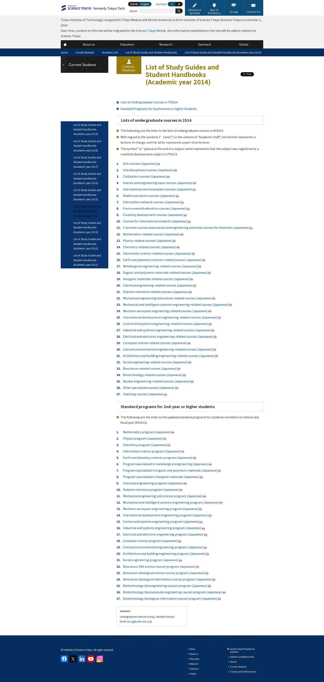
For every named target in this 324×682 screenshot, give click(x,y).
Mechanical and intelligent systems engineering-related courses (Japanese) (175, 304)
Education (194, 658)
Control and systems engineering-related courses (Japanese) (165, 324)
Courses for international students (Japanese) (155, 221)
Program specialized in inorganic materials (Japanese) (161, 477)
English (145, 4)
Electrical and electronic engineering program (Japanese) (163, 534)
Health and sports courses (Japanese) (149, 196)
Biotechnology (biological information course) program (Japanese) (170, 598)
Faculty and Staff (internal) (243, 671)
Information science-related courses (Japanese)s (157, 253)
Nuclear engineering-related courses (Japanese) (156, 381)
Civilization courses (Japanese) (144, 176)
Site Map (163, 639)
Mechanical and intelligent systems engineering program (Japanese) (171, 502)
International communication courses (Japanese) (157, 189)
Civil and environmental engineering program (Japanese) (163, 547)
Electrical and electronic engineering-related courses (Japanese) (168, 336)
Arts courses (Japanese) (139, 164)
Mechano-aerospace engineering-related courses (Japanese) (165, 311)
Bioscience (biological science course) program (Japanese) (164, 573)
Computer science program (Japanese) (150, 541)
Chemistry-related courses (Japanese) (149, 247)
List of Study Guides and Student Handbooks (151, 52)
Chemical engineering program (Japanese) (153, 483)
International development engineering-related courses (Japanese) (170, 317)
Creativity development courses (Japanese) (153, 215)
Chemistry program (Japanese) (145, 445)
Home (64, 52)
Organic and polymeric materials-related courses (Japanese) (165, 272)
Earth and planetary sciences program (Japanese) (157, 457)
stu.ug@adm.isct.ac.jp (139, 621)
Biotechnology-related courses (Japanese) (152, 375)
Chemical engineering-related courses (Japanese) (157, 285)
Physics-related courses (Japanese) (147, 240)
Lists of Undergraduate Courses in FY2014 (149, 102)
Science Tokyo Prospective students (242, 650)
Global (193, 673)
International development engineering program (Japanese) (165, 515)
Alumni (233, 661)
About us (82, 639)
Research (194, 663)
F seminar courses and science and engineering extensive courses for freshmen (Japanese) (186, 227)
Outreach (194, 668)
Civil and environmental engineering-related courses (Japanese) (167, 349)
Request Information (244, 639)
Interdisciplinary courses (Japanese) (148, 170)
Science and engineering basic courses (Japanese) (157, 183)
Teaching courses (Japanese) (143, 394)
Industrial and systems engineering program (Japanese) (162, 528)
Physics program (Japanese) (142, 438)
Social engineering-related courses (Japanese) (155, 362)
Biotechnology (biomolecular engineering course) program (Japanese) (172, 592)
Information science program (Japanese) (151, 451)
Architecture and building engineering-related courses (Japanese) (168, 356)
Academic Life (110, 52)
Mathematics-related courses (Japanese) (151, 234)
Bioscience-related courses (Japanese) (149, 368)
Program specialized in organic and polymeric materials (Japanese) (170, 470)
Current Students (84, 52)
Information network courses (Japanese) (151, 202)
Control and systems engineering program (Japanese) (161, 521)
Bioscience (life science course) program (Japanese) (159, 566)
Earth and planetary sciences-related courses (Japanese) (162, 260)
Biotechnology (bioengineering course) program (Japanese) (165, 586)
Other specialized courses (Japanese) (148, 388)
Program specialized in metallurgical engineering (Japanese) (165, 464)
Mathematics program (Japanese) (146, 432)
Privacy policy (123, 639)
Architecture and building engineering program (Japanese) (164, 553)
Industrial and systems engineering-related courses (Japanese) (166, 330)
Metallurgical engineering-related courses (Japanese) (160, 266)
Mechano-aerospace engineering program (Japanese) (160, 509)
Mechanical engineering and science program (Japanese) (162, 496)
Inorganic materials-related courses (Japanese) (156, 279)
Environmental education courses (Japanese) (154, 208)
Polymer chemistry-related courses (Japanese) (155, 292)
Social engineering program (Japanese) (150, 560)
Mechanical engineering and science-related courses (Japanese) (167, 298)
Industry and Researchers (242, 656)
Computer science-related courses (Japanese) (155, 343)
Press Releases (204, 639)
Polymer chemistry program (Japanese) (151, 489)
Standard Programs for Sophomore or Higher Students (158, 109)
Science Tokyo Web (149, 30)
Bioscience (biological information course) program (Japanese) (167, 579)
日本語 (133, 4)
